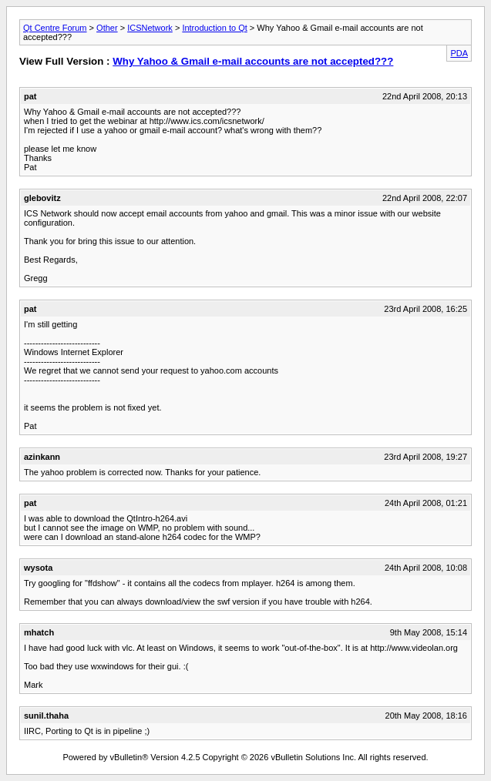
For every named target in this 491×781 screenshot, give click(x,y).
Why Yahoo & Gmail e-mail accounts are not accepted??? (253, 61)
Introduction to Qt (214, 27)
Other (107, 27)
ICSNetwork (150, 27)
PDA (459, 53)
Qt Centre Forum (55, 27)
